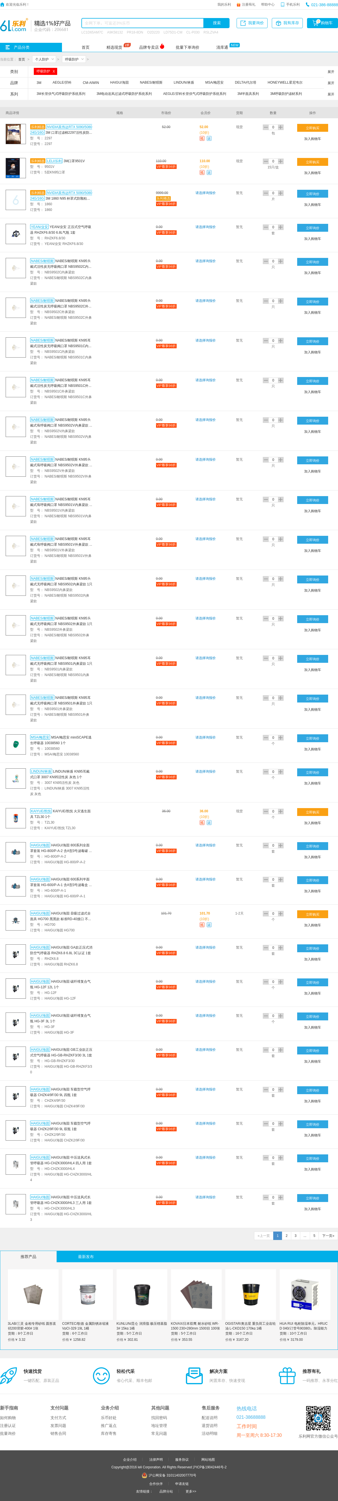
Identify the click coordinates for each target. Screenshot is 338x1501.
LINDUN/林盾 (41, 771)
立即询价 (312, 193)
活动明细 (209, 1433)
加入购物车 (312, 138)
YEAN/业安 (39, 226)
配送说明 (209, 1418)
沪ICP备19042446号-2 (209, 1467)
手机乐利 (293, 4)
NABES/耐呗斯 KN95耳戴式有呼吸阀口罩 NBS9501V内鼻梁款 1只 (60, 504)
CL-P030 (192, 32)
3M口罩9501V (74, 160)
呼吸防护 (72, 59)
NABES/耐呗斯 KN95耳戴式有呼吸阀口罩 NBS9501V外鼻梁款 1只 (60, 544)
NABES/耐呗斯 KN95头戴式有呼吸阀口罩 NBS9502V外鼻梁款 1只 (60, 465)
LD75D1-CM (173, 32)
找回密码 (159, 1418)
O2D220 (153, 32)
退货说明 (209, 1426)
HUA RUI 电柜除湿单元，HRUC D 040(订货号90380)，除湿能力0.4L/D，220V (304, 1328)
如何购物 (8, 1418)
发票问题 (58, 1426)
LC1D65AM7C (92, 32)
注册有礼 (248, 4)
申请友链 (182, 1483)
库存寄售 (109, 1433)
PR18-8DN (135, 32)
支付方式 (58, 1418)
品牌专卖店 (149, 47)
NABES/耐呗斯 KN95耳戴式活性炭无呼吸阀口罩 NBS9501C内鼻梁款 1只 (61, 345)
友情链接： (144, 1491)
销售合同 (58, 1433)
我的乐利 (224, 4)
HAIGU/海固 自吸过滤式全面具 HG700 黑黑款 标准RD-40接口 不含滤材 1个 (61, 918)
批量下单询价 (187, 47)
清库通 (222, 47)
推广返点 (109, 1426)
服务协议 (182, 1459)
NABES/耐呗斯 (42, 260)
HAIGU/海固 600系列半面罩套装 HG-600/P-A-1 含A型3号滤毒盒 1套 (60, 884)
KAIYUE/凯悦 (41, 811)
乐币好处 (109, 1418)
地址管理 (159, 1426)
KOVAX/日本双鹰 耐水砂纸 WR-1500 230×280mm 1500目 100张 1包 (195, 1328)
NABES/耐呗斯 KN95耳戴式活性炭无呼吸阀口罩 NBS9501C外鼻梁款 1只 (61, 385)
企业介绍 (130, 1459)
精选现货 (114, 47)
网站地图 (208, 1459)
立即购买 (312, 128)
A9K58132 (115, 32)
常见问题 (159, 1433)
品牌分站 (166, 1491)
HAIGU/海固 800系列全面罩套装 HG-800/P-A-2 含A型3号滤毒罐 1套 (60, 850)
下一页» (328, 1236)
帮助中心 (268, 4)
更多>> (191, 1491)
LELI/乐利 (54, 160)
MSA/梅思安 (40, 737)
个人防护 (42, 59)
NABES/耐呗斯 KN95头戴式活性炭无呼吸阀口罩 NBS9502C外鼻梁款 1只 (61, 306)
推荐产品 (28, 1257)
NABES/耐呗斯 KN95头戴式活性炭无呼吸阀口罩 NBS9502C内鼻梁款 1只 (61, 266)
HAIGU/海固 (40, 845)
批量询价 (8, 1433)
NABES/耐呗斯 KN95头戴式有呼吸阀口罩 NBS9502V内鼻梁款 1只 (60, 425)
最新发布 (86, 1257)
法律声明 (156, 1459)
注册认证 (8, 1426)
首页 (86, 47)
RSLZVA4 (211, 32)
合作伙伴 (156, 1483)
